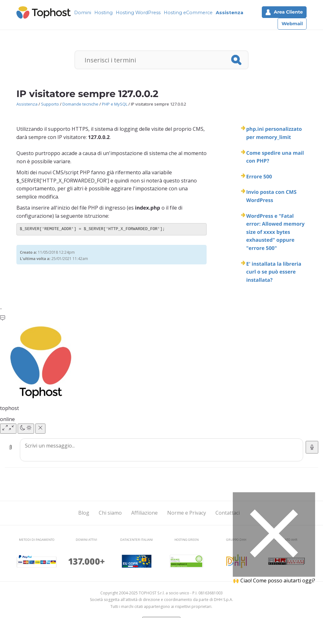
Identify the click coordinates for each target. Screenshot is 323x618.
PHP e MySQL (114, 104)
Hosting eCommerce (188, 12)
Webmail (292, 23)
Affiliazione (144, 512)
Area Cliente (284, 12)
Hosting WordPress (138, 12)
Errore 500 (259, 176)
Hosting (103, 12)
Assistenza (229, 12)
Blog (83, 512)
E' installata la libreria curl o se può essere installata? (273, 271)
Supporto (50, 104)
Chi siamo (110, 512)
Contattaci (227, 512)
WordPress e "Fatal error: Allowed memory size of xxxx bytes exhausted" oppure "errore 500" (275, 231)
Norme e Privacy (186, 512)
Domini (82, 12)
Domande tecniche (80, 104)
